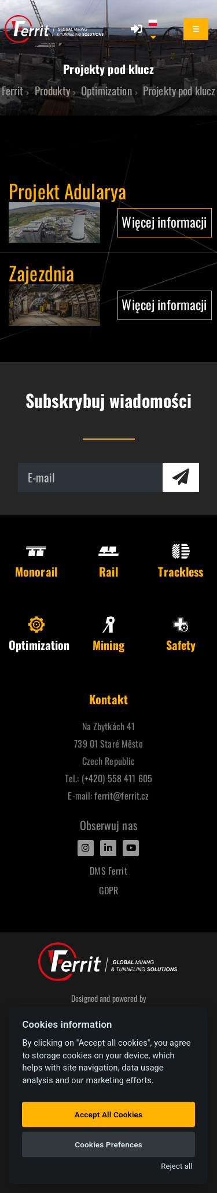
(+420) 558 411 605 (117, 778)
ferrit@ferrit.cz (121, 795)
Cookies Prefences (108, 1144)
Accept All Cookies (108, 1114)
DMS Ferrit (108, 871)
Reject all (176, 1166)
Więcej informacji (164, 221)
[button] (158, 29)
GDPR (109, 890)
